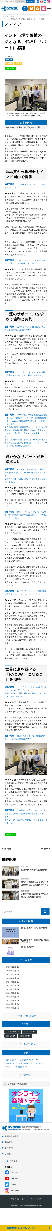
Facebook (14, 1172)
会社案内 (9, 1148)
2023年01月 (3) (12, 1008)
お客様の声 (8, 60)
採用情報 (13, 1161)
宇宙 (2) (9, 1067)
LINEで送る (10, 68)
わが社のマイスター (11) (29, 1060)
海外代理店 (8, 63)
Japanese (20, 2)
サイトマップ (10, 1)
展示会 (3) (24, 1063)
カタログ (31, 8)
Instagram (15, 1191)
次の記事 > (45, 848)
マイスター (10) (29, 1032)
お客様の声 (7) (24, 1036)
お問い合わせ (43, 8)
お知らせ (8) (10, 1036)
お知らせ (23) (11, 1060)
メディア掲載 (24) (13, 1032)
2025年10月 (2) (12, 971)
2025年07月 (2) (12, 974)
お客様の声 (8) (11, 1063)
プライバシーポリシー (19, 1199)
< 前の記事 (7, 848)
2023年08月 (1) (12, 997)
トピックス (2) (37, 1063)
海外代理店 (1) (21, 1067)
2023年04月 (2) (12, 1004)
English (30, 2)
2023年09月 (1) (12, 993)
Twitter (13, 1185)
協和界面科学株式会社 (17, 1084)
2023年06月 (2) (12, 1000)
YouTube (14, 1178)
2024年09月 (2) (12, 982)
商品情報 (9, 1142)
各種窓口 (9, 1154)
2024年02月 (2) (12, 985)
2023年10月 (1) (12, 989)
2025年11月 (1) (12, 967)
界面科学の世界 (11, 1136)
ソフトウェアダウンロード (37, 8)
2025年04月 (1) (12, 978)
